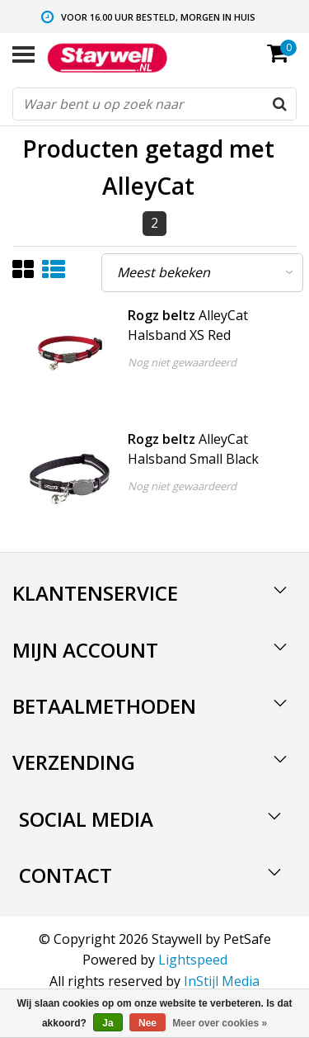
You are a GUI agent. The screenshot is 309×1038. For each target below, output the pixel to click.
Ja (107, 1023)
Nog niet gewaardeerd (182, 362)
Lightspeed (192, 960)
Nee (147, 1023)
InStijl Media (222, 981)
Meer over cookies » (219, 1023)
